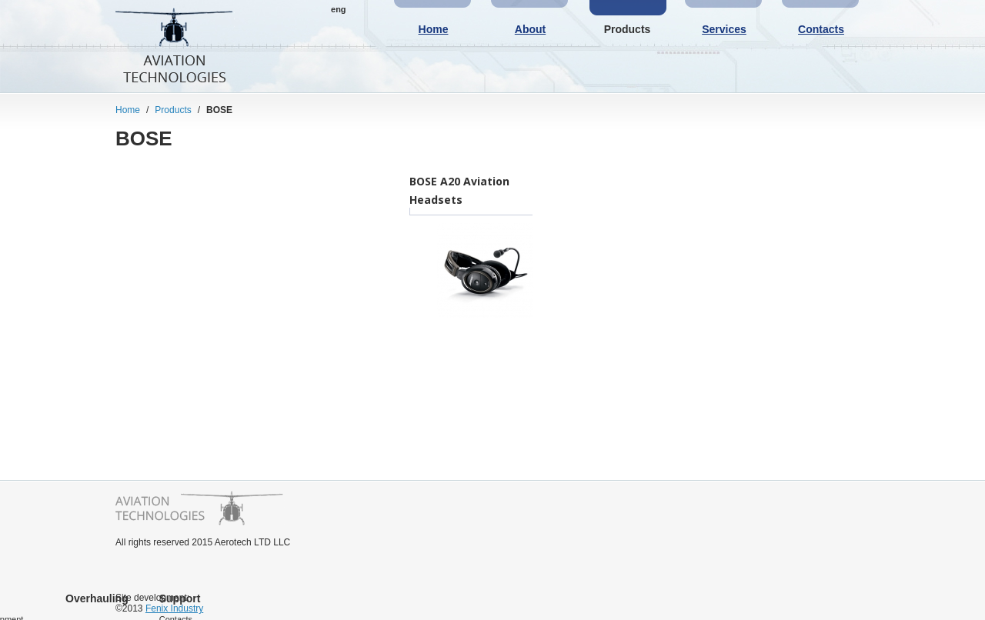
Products (627, 29)
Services (724, 29)
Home (434, 29)
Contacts (821, 29)
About (530, 29)
